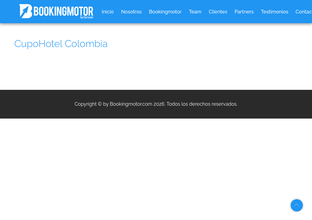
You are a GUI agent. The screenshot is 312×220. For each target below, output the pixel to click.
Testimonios (275, 12)
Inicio (108, 12)
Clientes (218, 12)
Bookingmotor (165, 12)
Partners (244, 12)
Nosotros (131, 12)
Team (195, 12)
